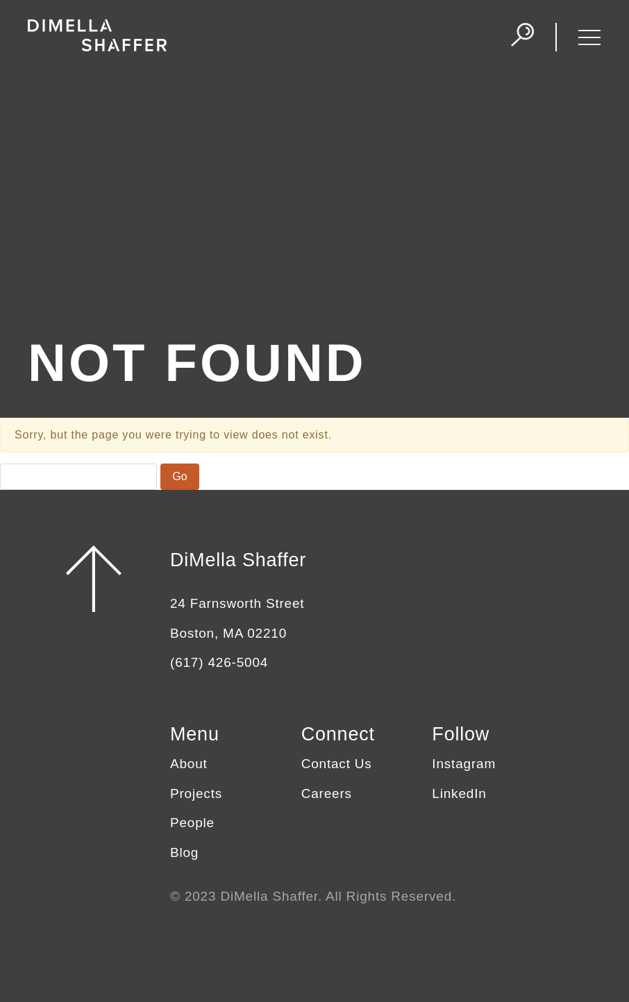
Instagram (464, 763)
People (192, 822)
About (189, 763)
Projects (196, 793)
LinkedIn (459, 793)
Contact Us (336, 763)
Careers (326, 793)
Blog (184, 852)
